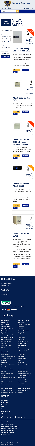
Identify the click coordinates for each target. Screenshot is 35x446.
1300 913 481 (4, 294)
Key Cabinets (22, 345)
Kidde (3, 409)
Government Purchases (7, 432)
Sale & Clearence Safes (24, 373)
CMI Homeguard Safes (7, 335)
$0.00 (9, 8)
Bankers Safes (5, 320)
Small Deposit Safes (6, 358)
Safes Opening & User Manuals (9, 426)
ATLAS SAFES (16, 16)
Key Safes (21, 356)
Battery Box (4, 322)
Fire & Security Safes (23, 335)
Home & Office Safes (24, 331)
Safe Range (8, 16)
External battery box (23, 371)
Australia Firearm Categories (9, 428)
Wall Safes (21, 392)
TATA (2, 413)
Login (27, 8)
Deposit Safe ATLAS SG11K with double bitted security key (21, 142)
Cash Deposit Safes (5, 354)
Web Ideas (12, 444)
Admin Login (3, 442)
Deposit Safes (5, 352)
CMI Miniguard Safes (7, 337)
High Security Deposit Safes (8, 356)
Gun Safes (21, 322)
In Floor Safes (21, 337)
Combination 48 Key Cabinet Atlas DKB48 (21, 49)
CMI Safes (4, 405)
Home (2, 16)
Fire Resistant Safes (6, 388)
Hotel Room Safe (23, 341)
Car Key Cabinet (5, 326)
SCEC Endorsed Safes (24, 375)
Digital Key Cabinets (23, 348)
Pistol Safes (21, 326)
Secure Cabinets (5, 350)
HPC (2, 407)
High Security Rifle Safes (24, 324)
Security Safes (21, 339)
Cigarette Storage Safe (7, 333)
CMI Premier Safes (6, 339)
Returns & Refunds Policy (8, 430)
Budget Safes (5, 324)
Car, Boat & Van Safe (7, 328)
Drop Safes (4, 360)
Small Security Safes (24, 388)
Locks (19, 360)
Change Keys (5, 331)
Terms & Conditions (16, 442)
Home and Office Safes (7, 424)
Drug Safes (3, 343)
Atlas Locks (4, 400)
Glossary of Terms (6, 435)
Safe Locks (21, 362)
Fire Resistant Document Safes (8, 392)
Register (31, 8)
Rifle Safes (20, 328)
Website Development (5, 444)
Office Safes (4, 348)
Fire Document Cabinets (7, 386)
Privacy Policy (9, 442)
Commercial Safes (6, 341)
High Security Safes (6, 345)
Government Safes (23, 320)
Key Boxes (20, 352)
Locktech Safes (5, 411)
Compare (16, 70)
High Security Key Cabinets (24, 350)
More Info (25, 70)
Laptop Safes (22, 358)
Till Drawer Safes (23, 390)
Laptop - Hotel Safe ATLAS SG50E (21, 185)
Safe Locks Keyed (22, 369)
